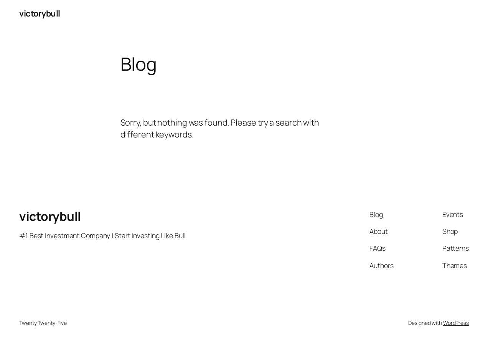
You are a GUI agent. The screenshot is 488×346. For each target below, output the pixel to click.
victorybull (39, 13)
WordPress (456, 322)
